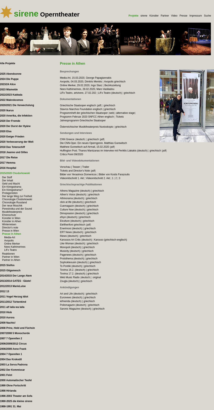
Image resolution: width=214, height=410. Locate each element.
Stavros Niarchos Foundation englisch (81, 109)
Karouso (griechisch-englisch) (110, 239)
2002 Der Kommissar (12, 369)
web (111, 112)
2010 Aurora (7, 317)
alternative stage (125, 112)
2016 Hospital (8, 168)
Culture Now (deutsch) (72, 209)
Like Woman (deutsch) (72, 243)
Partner (165, 15)
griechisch (129, 92)
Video (174, 15)
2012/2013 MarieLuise (13, 286)
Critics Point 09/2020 (71, 154)
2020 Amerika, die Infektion (16, 115)
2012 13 (4, 291)
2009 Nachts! (7, 322)
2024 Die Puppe (9, 79)
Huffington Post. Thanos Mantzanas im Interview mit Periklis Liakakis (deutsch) (103, 150)
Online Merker (12, 243)
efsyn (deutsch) (68, 217)
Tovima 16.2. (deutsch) (72, 269)
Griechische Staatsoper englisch (78, 105)
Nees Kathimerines (14, 246)
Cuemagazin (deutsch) (72, 205)
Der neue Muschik (12, 205)
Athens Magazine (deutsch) (75, 190)
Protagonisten (10, 193)
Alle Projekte (7, 63)
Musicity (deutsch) (70, 251)
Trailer (85, 166)
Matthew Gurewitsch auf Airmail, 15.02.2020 (84, 146)
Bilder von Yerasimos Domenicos (78, 174)
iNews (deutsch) (69, 235)
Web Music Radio (69, 277)
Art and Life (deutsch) (72, 293)
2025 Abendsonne (10, 73)
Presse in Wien (10, 230)
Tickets (120, 116)
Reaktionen (8, 253)
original (97, 277)
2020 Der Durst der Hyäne (15, 126)
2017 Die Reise (9, 157)
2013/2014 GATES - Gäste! (15, 280)
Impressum (196, 15)
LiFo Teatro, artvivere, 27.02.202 (78, 92)
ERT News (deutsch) (71, 232)
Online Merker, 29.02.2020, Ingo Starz (81, 85)
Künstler (154, 15)
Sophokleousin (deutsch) (73, 262)
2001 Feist (6, 375)
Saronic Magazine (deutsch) (75, 308)
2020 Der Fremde (10, 120)
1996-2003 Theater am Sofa (16, 396)
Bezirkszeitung (112, 85)
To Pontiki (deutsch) (71, 266)
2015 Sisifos (7, 265)
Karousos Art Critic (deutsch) (76, 239)
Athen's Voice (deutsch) (73, 194)
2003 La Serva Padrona (13, 364)
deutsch (80, 139)
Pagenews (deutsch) (71, 254)
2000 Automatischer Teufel (16, 380)
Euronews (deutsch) (71, 297)
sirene (144, 15)
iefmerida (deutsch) (70, 301)
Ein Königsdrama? (12, 189)
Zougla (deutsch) (69, 281)
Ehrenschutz (9, 215)
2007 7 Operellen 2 (11, 338)
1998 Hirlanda (8, 390)
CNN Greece (67, 139)
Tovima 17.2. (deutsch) (72, 273)
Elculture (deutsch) (70, 220)
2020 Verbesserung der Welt (16, 141)
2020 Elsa (6, 131)
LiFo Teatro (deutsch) (110, 92)
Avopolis (9, 240)
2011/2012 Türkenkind (13, 301)
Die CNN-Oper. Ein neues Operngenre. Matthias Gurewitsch (93, 143)
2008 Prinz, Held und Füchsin (17, 328)
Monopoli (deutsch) (70, 247)
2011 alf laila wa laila (12, 307)
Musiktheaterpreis (12, 211)
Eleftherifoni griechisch (72, 224)
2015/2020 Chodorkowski (15, 173)
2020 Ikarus (7, 110)
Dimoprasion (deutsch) (72, 213)
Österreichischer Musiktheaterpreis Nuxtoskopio (86, 126)
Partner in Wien (10, 256)
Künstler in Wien (11, 218)
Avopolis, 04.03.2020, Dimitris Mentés (81, 81)
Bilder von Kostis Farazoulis (114, 174)
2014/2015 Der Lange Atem (16, 275)
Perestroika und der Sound (17, 208)
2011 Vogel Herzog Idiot (14, 296)
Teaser (76, 166)
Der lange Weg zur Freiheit (17, 196)
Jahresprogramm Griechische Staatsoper (83, 120)
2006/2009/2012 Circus (13, 343)
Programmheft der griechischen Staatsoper (84, 112)
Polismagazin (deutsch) (73, 305)
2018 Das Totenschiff (12, 147)
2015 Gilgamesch (10, 270)
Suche (207, 15)
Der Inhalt (7, 180)
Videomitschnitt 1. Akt (72, 178)
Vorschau (65, 166)
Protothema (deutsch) (72, 258)
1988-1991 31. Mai (10, 406)
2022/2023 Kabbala (11, 94)
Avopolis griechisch (115, 81)
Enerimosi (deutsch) (71, 228)
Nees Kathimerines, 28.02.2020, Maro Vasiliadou (87, 89)
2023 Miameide (9, 89)
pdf (99, 105)
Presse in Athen (11, 233)
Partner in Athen (11, 260)
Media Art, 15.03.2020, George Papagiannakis (85, 77)
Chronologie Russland (14, 202)
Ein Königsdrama (11, 186)
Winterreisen (9, 224)
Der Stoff (7, 177)
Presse (183, 15)
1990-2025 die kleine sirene (16, 401)
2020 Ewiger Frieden (12, 136)
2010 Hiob (6, 312)
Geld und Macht (11, 183)
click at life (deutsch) (71, 202)
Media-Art (9, 237)
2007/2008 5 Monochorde (15, 333)
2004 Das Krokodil (11, 359)
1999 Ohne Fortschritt (13, 385)
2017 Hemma (7, 162)
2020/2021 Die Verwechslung (17, 105)
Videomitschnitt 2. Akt (98, 178)
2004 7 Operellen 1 (11, 354)
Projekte (133, 15)
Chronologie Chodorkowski (17, 199)
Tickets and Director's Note (75, 170)
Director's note (10, 227)
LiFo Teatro (10, 250)
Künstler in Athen (11, 221)
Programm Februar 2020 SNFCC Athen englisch (87, 116)
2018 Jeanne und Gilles (14, 152)
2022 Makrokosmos (11, 100)
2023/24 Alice (8, 84)
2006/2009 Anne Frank (13, 348)
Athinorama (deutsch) (72, 198)
